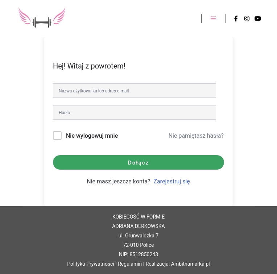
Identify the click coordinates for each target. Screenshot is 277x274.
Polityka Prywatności (90, 264)
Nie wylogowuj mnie (92, 135)
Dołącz (138, 162)
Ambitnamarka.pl (190, 264)
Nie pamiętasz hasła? (196, 135)
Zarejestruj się (171, 181)
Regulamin (130, 264)
